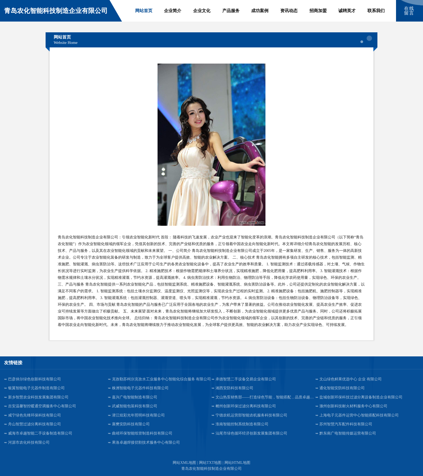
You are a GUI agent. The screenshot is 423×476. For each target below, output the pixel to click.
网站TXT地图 (210, 463)
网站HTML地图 (237, 463)
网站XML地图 (184, 463)
